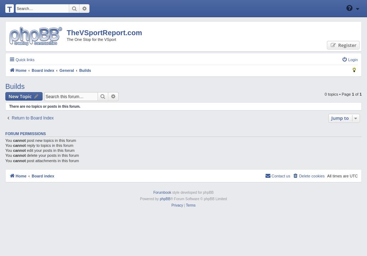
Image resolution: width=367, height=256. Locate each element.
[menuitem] (350, 59)
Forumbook (162, 192)
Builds (14, 86)
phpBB (165, 199)
